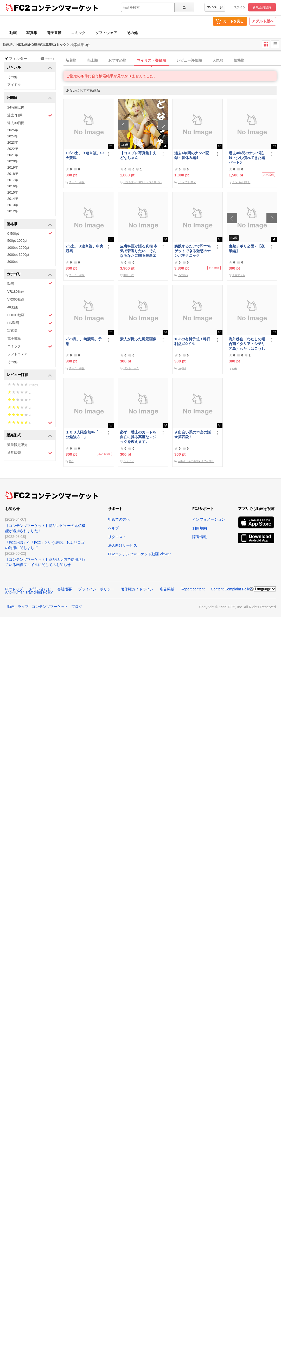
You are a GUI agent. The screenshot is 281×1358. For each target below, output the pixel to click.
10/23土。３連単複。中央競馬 (85, 155)
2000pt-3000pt (18, 255)
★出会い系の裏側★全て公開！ (196, 461)
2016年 (12, 186)
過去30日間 (15, 123)
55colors (183, 275)
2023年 (12, 142)
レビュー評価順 (189, 60)
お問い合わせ (40, 589)
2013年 (12, 205)
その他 (132, 33)
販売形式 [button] (29, 435)
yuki (234, 368)
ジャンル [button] (29, 67)
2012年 (12, 211)
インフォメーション (208, 519)
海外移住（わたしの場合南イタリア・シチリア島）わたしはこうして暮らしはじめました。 (247, 344)
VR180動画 (15, 292)
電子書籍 (54, 33)
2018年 (12, 174)
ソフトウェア (106, 33)
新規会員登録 (262, 7)
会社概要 (64, 589)
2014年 (12, 199)
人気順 (217, 60)
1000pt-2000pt (18, 248)
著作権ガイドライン (137, 589)
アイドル (14, 85)
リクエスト (117, 537)
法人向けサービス (122, 545)
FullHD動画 (29, 315)
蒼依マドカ (238, 275)
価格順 (239, 60)
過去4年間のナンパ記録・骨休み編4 (191, 155)
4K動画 (12, 307)
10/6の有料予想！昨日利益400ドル (192, 341)
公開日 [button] (29, 97)
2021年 (12, 155)
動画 (13, 33)
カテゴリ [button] (29, 274)
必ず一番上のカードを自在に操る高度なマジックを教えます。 (138, 437)
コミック (78, 33)
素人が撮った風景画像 (138, 339)
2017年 (12, 180)
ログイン (239, 7)
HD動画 (29, 323)
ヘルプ (113, 528)
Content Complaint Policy (231, 589)
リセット (48, 58)
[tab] (172, 60)
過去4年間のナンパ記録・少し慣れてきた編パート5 (247, 157)
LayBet (182, 368)
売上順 (92, 60)
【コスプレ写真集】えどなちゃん (138, 155)
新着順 (71, 60)
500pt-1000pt (17, 241)
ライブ (23, 606)
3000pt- (13, 262)
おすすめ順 (117, 60)
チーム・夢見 (77, 182)
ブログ (76, 606)
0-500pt (29, 233)
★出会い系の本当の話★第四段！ (192, 434)
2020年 (12, 161)
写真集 (31, 33)
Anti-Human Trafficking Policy (29, 592)
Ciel (71, 461)
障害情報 (199, 537)
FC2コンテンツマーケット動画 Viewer (139, 554)
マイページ (215, 7)
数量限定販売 (17, 445)
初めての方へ (119, 519)
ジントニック (131, 368)
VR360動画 (15, 299)
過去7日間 (29, 115)
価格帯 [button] (29, 224)
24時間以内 (15, 107)
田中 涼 (128, 275)
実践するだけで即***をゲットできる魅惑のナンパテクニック (192, 251)
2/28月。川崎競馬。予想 (84, 341)
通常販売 (29, 453)
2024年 (12, 136)
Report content (193, 589)
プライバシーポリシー (96, 589)
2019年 (12, 167)
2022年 (12, 149)
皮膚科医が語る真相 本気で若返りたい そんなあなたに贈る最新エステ (138, 251)
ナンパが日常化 (187, 182)
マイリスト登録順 (151, 60)
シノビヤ (128, 461)
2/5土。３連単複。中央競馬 (84, 248)
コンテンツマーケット (65, 8)
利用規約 (199, 528)
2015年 (12, 192)
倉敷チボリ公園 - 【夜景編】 (247, 248)
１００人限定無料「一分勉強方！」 (84, 434)
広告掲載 (167, 589)
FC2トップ (14, 589)
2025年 (12, 130)
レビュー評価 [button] (29, 375)
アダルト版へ (263, 21)
